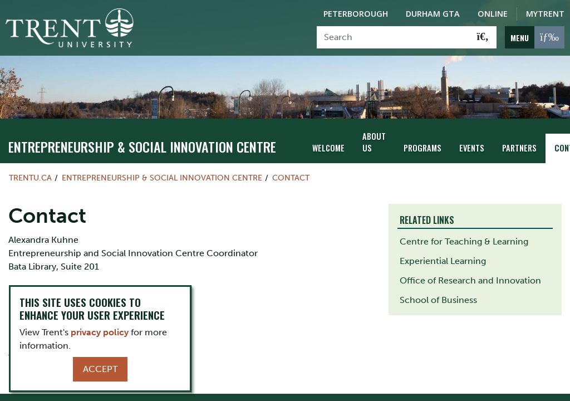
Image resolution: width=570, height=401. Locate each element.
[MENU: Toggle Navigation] (534, 37)
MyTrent (545, 13)
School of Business (438, 300)
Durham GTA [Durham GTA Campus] (433, 13)
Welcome (328, 148)
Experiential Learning (443, 261)
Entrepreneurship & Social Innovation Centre (142, 146)
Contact (290, 178)
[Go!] (483, 37)
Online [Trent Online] (493, 13)
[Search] (393, 37)
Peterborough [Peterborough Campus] (355, 13)
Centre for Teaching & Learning (464, 241)
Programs (422, 148)
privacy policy (100, 332)
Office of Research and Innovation (470, 280)
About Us (374, 142)
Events (471, 148)
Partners (519, 148)
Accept (100, 369)
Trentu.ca (30, 178)
